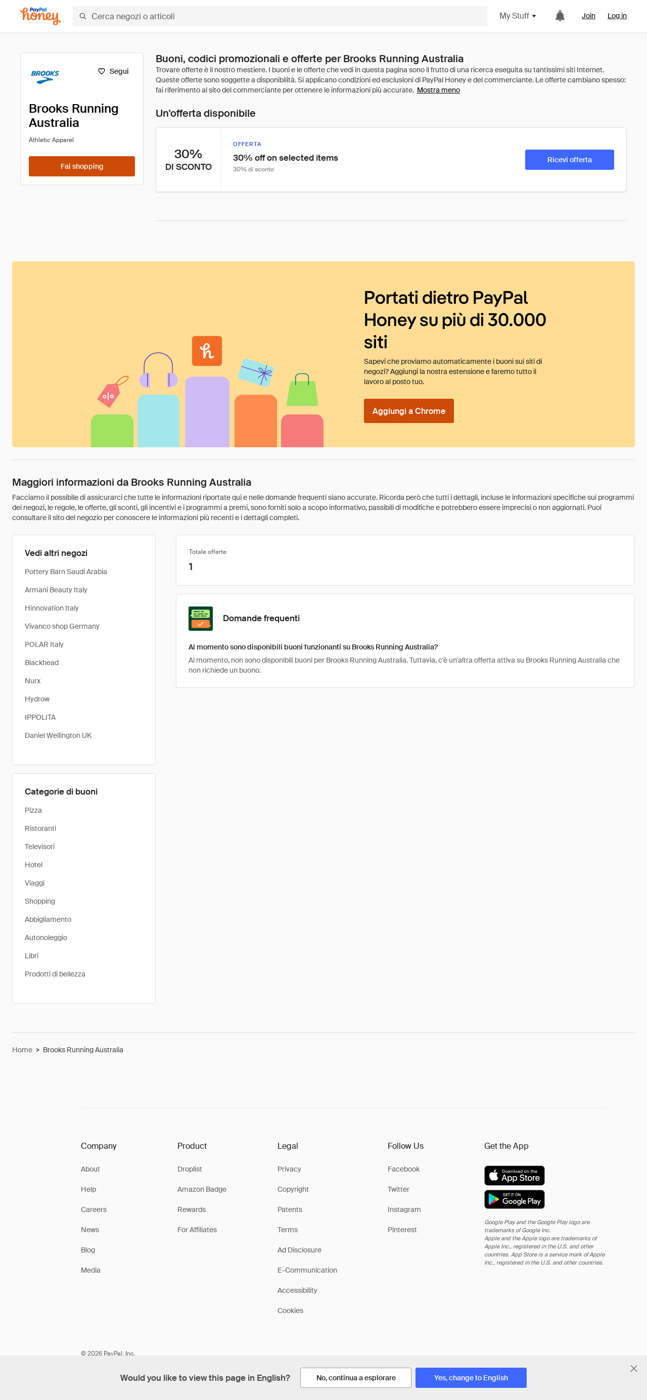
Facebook (404, 1169)
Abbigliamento (48, 919)
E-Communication (307, 1270)
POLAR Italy (44, 644)
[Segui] (113, 71)
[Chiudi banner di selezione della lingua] (634, 1369)
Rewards (191, 1209)
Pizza (33, 810)
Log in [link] (617, 15)
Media (91, 1270)
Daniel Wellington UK (58, 735)
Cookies (290, 1310)
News (90, 1229)
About (90, 1169)
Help (88, 1189)
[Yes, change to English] (471, 1378)
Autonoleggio (46, 937)
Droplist (189, 1169)
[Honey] (40, 16)
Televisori (40, 846)
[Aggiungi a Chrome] (409, 411)
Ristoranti (40, 828)
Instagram (404, 1209)
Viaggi (34, 883)
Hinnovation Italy (52, 608)
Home (22, 1049)
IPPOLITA (40, 717)
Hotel (33, 864)
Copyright (293, 1189)
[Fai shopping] (82, 166)
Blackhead (42, 662)
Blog (88, 1249)
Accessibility (297, 1290)
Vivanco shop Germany (62, 626)
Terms (288, 1229)
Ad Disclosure (299, 1249)
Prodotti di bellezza (55, 973)
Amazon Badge (201, 1189)
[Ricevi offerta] (569, 160)
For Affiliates (197, 1229)
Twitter (398, 1189)
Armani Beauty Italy (56, 589)
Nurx (32, 680)
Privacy (289, 1169)
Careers (94, 1209)
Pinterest (402, 1229)
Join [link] (588, 15)
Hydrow (37, 699)
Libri (31, 955)
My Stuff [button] (518, 16)
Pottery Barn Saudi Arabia (66, 571)
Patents (290, 1209)
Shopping (40, 901)
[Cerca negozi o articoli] (280, 16)
